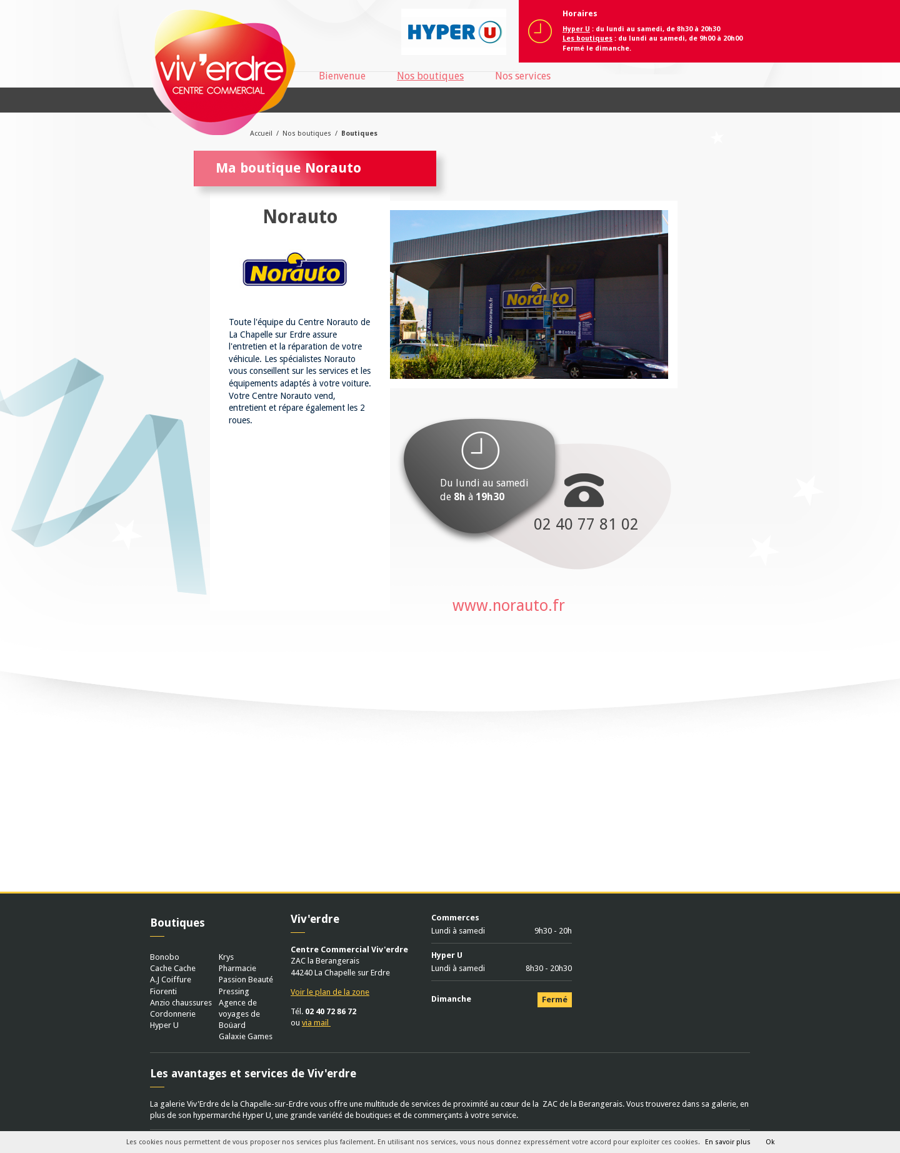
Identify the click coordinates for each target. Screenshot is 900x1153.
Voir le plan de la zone (330, 992)
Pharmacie (237, 968)
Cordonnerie (173, 1014)
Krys (226, 957)
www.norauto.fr (508, 606)
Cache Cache (173, 968)
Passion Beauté (246, 979)
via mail (316, 1022)
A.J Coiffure (170, 979)
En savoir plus (728, 1142)
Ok (770, 1142)
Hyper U (164, 1025)
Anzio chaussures (181, 1002)
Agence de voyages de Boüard (239, 1014)
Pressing (234, 991)
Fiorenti (163, 991)
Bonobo (164, 957)
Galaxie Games (245, 1036)
